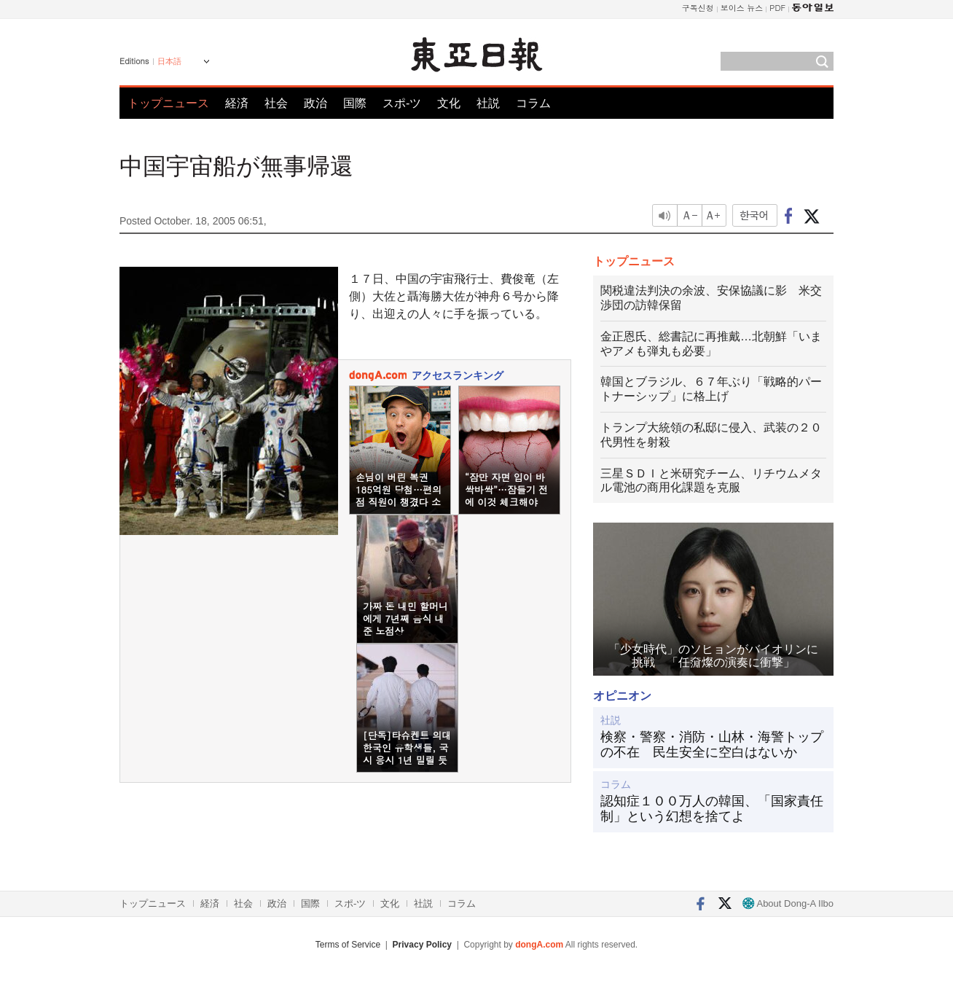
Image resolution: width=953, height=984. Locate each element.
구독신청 (698, 7)
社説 (488, 103)
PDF (777, 7)
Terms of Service (347, 945)
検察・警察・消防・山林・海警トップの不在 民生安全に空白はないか (711, 745)
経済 (236, 103)
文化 (448, 103)
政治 (315, 103)
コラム (533, 103)
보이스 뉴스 (742, 7)
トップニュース (168, 103)
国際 (354, 103)
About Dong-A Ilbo (788, 903)
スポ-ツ (402, 103)
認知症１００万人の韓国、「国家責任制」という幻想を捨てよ (711, 809)
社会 (276, 103)
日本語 (169, 61)
